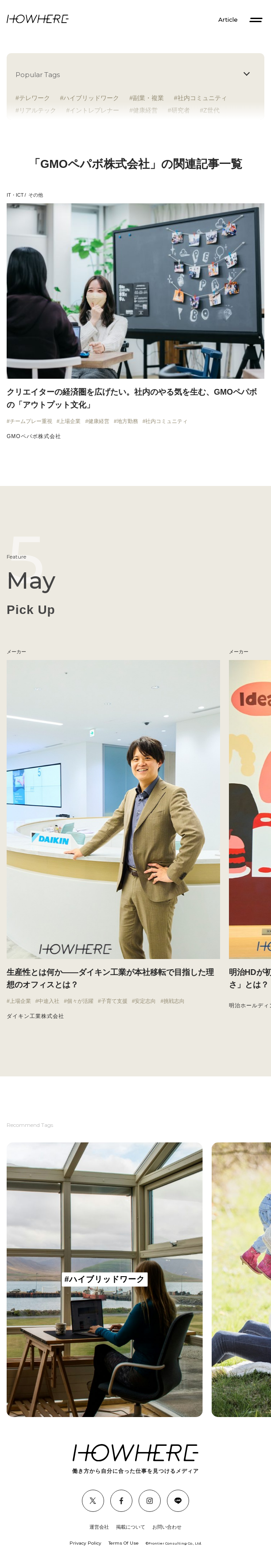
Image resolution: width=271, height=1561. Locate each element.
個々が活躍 (80, 1001)
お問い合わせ (167, 1527)
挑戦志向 (174, 1001)
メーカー (238, 651)
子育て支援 (114, 1001)
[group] (105, 1279)
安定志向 (145, 1001)
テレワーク (34, 97)
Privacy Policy (85, 1543)
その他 (35, 195)
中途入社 (48, 1001)
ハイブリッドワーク (91, 97)
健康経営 (98, 421)
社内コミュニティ (202, 97)
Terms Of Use (123, 1543)
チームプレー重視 (31, 421)
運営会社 (99, 1527)
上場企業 (70, 421)
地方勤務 (127, 421)
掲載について (130, 1527)
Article (228, 19)
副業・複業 (148, 97)
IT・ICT (15, 195)
